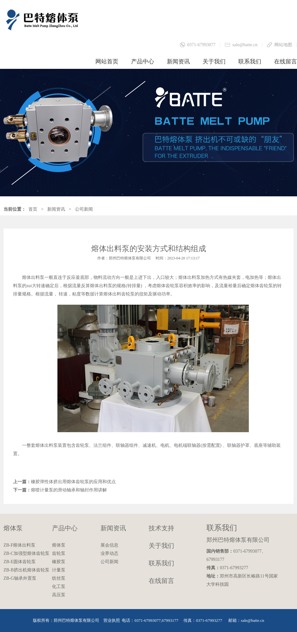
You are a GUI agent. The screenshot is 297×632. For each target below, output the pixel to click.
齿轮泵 (58, 553)
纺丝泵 (58, 578)
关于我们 (214, 61)
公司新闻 (84, 209)
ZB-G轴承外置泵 (20, 578)
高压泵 (58, 594)
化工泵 (58, 586)
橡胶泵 (58, 561)
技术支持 (161, 528)
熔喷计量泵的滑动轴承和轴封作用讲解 (69, 490)
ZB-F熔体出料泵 (19, 545)
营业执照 (111, 620)
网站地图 (283, 44)
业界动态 (109, 553)
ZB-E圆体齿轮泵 (20, 561)
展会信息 (109, 545)
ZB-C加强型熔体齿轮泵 (26, 553)
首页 (32, 209)
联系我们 (249, 61)
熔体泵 (13, 528)
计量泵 (58, 570)
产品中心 (142, 61)
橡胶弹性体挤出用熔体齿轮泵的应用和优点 (73, 481)
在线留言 (285, 61)
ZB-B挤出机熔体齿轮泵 (26, 570)
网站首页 (106, 61)
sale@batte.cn (244, 44)
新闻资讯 (178, 61)
